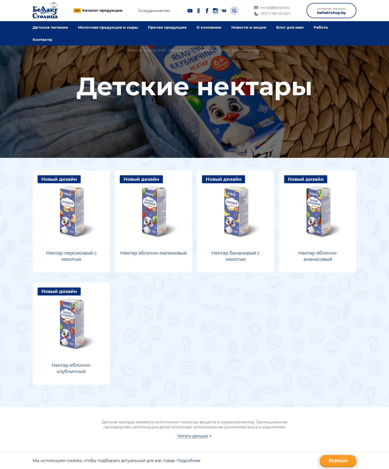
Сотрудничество (154, 11)
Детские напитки (214, 50)
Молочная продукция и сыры (108, 27)
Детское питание (50, 27)
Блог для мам (290, 27)
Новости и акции (248, 27)
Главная (134, 50)
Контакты (42, 39)
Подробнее (188, 460)
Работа (321, 27)
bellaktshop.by (331, 11)
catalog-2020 (155, 50)
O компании (208, 27)
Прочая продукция (167, 27)
